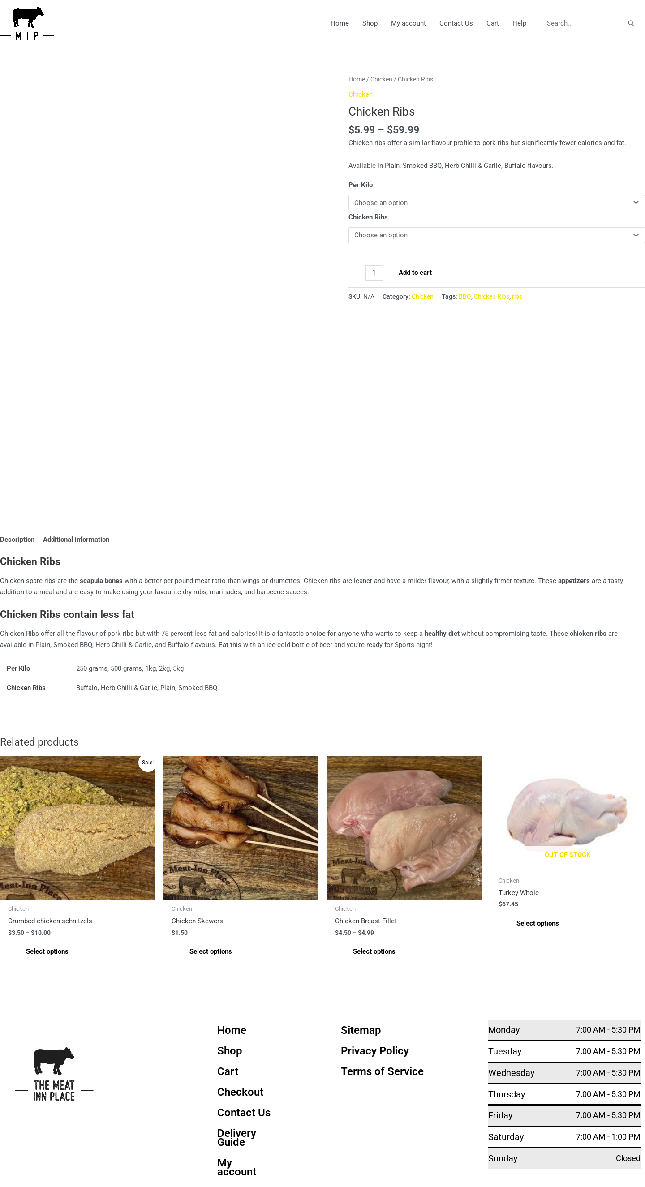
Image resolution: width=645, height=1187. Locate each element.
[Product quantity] (374, 273)
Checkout (240, 1092)
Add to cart (415, 273)
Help (519, 23)
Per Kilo (360, 185)
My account (408, 23)
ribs (517, 296)
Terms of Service (382, 1072)
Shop (370, 23)
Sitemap (361, 1030)
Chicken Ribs (368, 217)
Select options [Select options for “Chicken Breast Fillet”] (374, 952)
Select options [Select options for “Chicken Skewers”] (210, 952)
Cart (492, 23)
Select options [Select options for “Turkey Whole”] (537, 923)
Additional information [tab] (76, 540)
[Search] (631, 23)
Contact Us (456, 23)
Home (340, 23)
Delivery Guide (236, 1138)
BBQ (465, 296)
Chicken (381, 79)
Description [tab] (17, 540)
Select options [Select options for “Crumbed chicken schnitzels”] (47, 952)
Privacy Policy (375, 1051)
